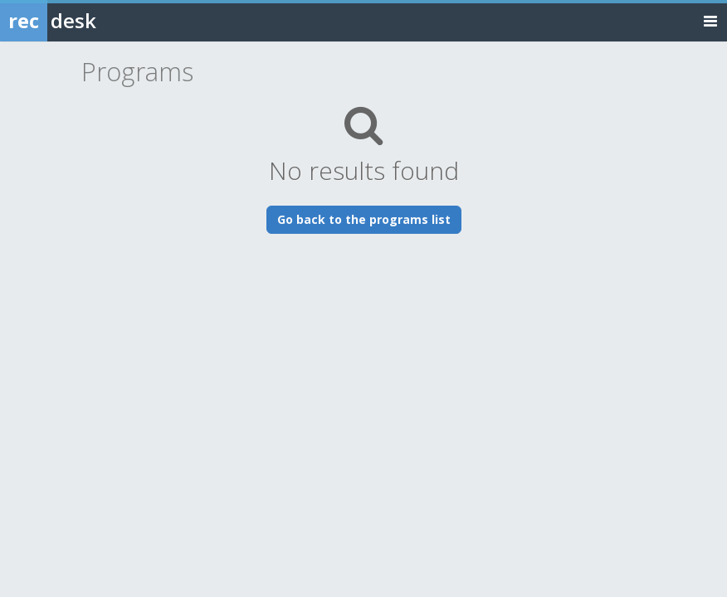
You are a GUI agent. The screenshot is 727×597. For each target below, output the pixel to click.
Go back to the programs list (364, 219)
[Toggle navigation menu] (710, 20)
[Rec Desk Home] (91, 20)
